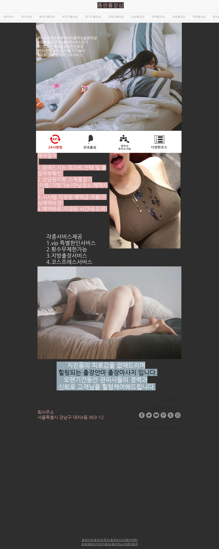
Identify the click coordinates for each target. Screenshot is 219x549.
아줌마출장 (131, 544)
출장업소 (117, 544)
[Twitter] (149, 415)
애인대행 (131, 540)
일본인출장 (103, 544)
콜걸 (106, 540)
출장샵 (98, 540)
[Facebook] (142, 415)
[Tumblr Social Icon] (170, 415)
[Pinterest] (163, 415)
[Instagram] (178, 415)
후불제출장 (88, 544)
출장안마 (87, 540)
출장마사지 (117, 540)
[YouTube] (156, 415)
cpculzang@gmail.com (161, 407)
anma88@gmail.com (157, 427)
